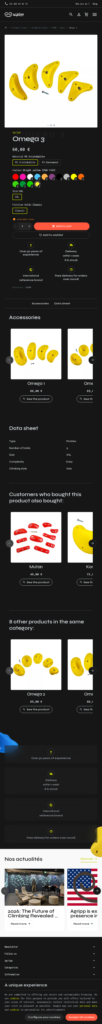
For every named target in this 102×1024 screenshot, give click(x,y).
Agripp (16, 132)
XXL (17, 196)
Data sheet (62, 303)
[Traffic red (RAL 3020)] (15, 177)
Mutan (36, 566)
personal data (88, 1005)
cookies (14, 998)
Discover (87, 858)
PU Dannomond (50, 162)
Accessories (40, 303)
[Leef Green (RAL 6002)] (23, 184)
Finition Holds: (27, 204)
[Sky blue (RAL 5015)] (37, 177)
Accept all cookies (82, 1017)
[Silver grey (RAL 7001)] (66, 177)
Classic (20, 210)
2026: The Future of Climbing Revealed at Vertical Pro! (34, 913)
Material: (28, 156)
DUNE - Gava (58, 27)
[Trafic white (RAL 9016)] (30, 177)
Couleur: (33, 170)
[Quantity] (22, 226)
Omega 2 (36, 694)
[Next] (92, 360)
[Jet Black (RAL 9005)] (59, 177)
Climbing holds (39, 27)
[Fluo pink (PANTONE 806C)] (23, 177)
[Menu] (94, 14)
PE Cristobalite (25, 162)
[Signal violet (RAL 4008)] (52, 177)
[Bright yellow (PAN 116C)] (37, 184)
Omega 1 (36, 383)
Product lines (19, 27)
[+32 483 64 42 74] (16, 4)
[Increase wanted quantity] (29, 226)
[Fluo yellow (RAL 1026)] (74, 177)
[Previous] (9, 360)
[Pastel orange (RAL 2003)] (45, 177)
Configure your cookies (44, 1017)
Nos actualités (23, 859)
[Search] (71, 14)
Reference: (18, 287)
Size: (17, 191)
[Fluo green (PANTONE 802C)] (15, 184)
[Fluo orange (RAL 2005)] (81, 177)
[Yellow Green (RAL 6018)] (30, 184)
